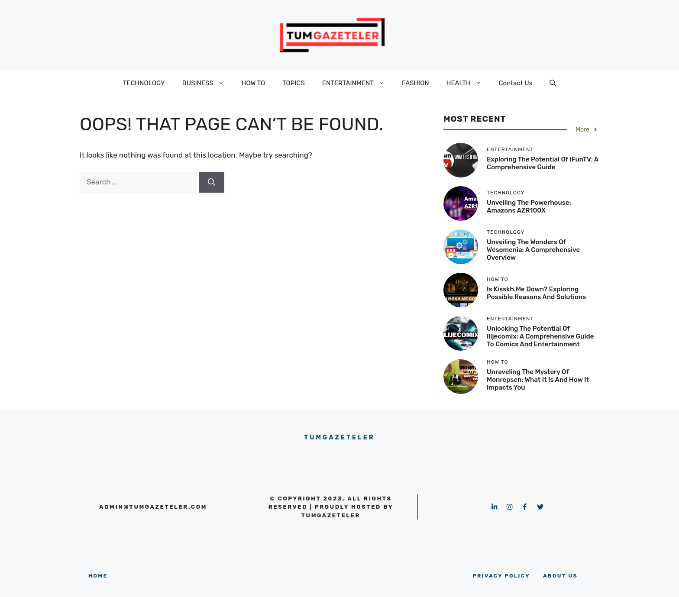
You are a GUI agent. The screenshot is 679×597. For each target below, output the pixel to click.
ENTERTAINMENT (357, 83)
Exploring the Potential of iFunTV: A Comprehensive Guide (542, 163)
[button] (553, 83)
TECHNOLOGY (144, 83)
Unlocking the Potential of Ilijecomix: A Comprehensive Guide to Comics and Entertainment (540, 336)
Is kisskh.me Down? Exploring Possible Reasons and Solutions (536, 293)
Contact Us (516, 83)
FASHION (415, 83)
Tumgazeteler (339, 437)
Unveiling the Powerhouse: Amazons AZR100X (529, 206)
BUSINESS (207, 83)
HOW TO (253, 83)
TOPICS (293, 83)
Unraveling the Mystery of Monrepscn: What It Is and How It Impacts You (538, 379)
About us (560, 576)
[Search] (211, 182)
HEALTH (468, 83)
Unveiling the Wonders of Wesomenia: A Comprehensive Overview (533, 249)
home (98, 576)
